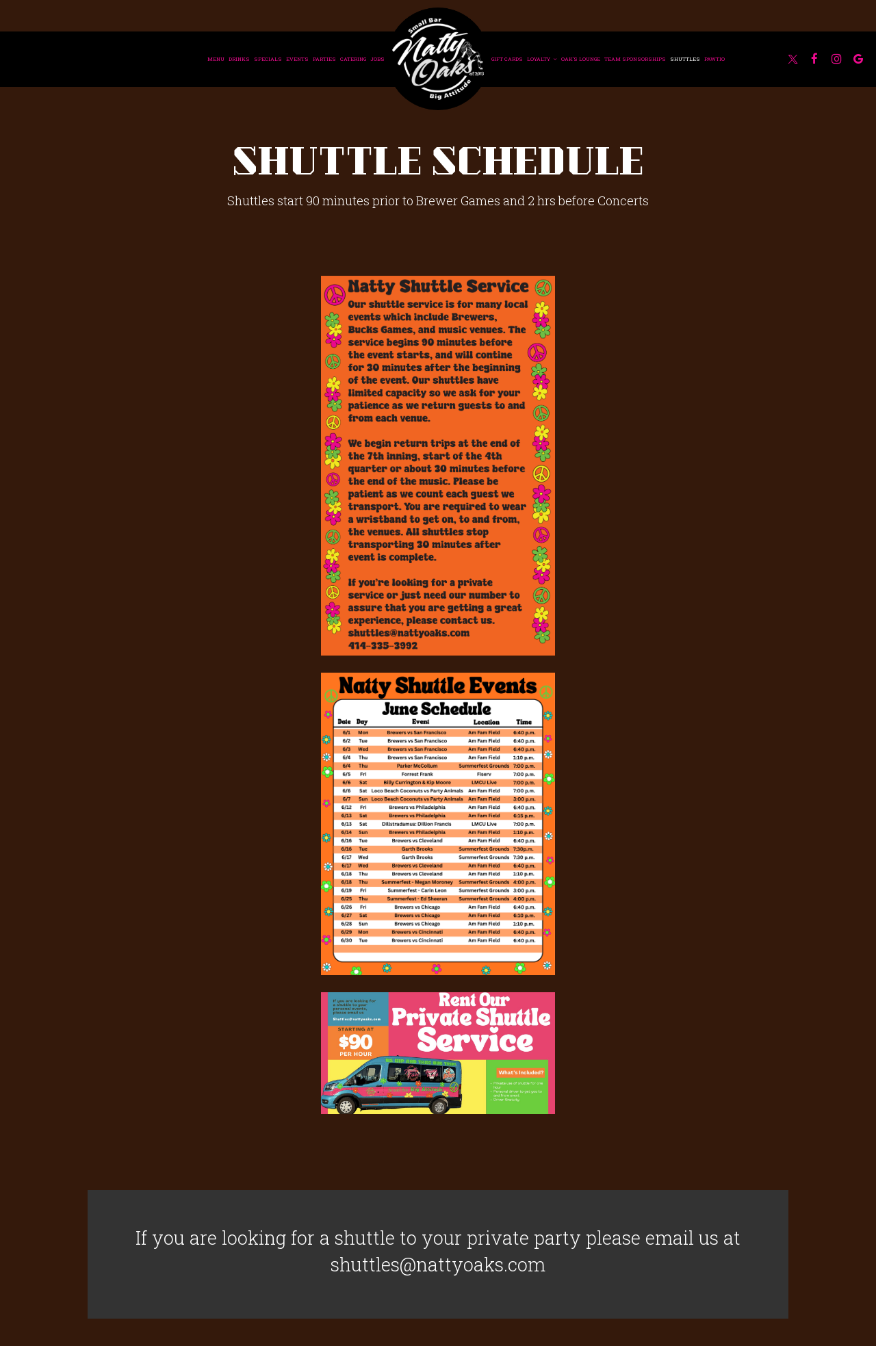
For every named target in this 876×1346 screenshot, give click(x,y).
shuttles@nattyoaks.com (438, 1264)
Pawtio (714, 58)
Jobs (377, 58)
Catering (353, 58)
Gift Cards (507, 58)
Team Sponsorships (635, 58)
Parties (324, 58)
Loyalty (542, 58)
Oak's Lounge (580, 58)
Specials (268, 58)
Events (297, 58)
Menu (215, 58)
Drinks (239, 58)
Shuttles (685, 58)
